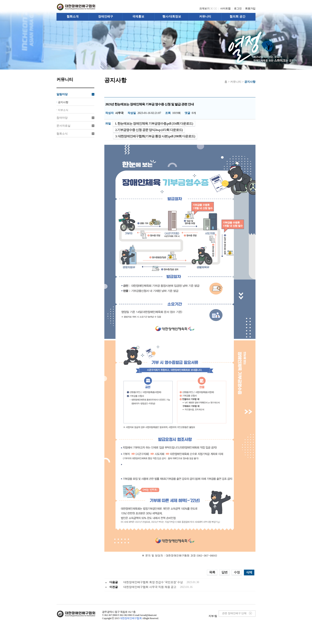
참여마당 (75, 117)
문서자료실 (75, 125)
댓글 (187, 112)
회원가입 (250, 8)
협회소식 (75, 133)
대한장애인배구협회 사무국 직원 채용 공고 (150, 587)
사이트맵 (226, 8)
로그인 (238, 8)
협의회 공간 (237, 16)
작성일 (132, 112)
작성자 (109, 112)
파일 (108, 123)
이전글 (113, 587)
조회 (168, 112)
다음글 (113, 582)
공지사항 (63, 102)
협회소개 (73, 16)
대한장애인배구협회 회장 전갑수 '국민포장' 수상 (153, 582)
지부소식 (63, 110)
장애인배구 (105, 16)
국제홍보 (138, 16)
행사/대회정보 (171, 16)
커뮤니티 (205, 16)
